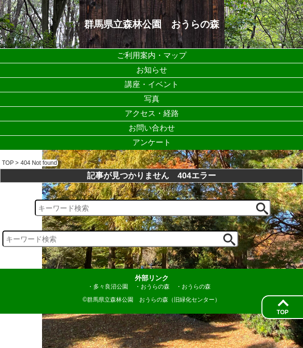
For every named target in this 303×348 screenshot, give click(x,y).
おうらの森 (155, 286)
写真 (151, 99)
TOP (283, 312)
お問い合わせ (152, 128)
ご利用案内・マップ (152, 55)
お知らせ (151, 70)
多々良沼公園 (110, 286)
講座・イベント (152, 84)
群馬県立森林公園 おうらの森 (151, 24)
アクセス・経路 (152, 113)
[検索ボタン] (262, 208)
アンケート (151, 142)
